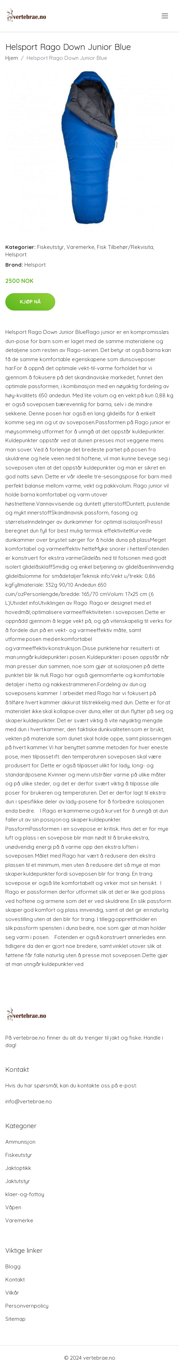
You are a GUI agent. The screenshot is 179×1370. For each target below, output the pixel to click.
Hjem (11, 58)
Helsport (16, 254)
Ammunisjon (20, 1141)
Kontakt (15, 1279)
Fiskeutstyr (50, 247)
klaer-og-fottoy (24, 1194)
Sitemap (15, 1318)
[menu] (165, 16)
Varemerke (80, 247)
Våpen (13, 1207)
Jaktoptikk (18, 1168)
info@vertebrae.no (28, 1101)
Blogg (13, 1266)
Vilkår (12, 1292)
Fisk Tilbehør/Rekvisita (125, 247)
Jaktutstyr (17, 1181)
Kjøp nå (30, 302)
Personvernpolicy (26, 1305)
